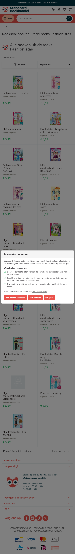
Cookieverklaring (39, 291)
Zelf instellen (35, 297)
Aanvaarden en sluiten (15, 297)
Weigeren (49, 297)
